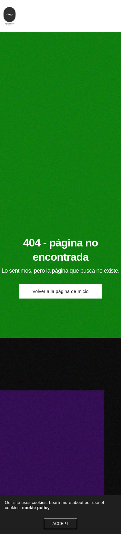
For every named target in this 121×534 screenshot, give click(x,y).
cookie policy (36, 507)
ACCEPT (60, 523)
